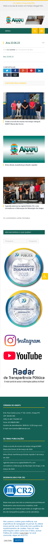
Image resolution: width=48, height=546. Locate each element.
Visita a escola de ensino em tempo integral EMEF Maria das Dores (24, 6)
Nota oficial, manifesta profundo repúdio (21, 165)
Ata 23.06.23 (8, 56)
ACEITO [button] (18, 540)
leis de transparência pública (14, 512)
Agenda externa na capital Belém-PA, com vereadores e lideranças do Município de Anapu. (24, 207)
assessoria (21, 505)
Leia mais (24, 533)
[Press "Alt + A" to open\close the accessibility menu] (45, 276)
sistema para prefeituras (34, 502)
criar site (18, 502)
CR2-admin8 (11, 50)
